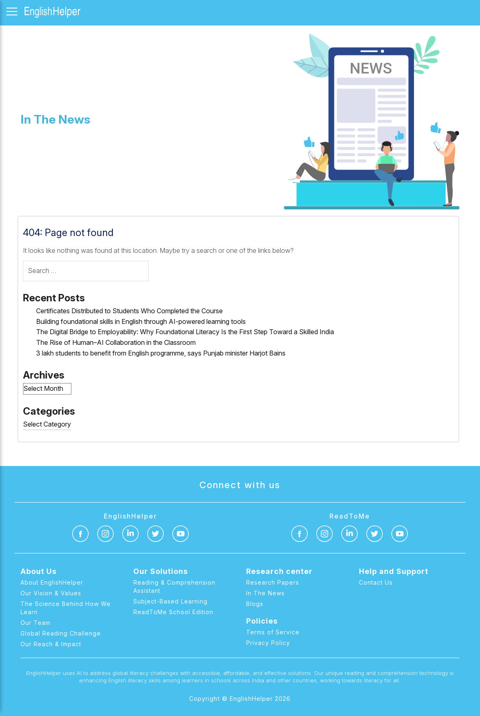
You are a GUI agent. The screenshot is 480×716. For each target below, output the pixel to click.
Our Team (35, 622)
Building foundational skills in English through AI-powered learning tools (141, 321)
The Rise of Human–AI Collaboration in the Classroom (116, 342)
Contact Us (376, 582)
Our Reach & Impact (51, 643)
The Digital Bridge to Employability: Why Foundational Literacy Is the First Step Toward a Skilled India (185, 332)
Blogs (254, 603)
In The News (265, 593)
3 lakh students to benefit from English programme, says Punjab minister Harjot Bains (161, 353)
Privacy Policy (268, 642)
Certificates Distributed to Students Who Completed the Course (129, 311)
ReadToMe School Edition (173, 611)
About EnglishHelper (52, 582)
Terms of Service (272, 632)
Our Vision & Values (51, 593)
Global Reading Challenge (61, 633)
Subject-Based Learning (170, 601)
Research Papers (272, 582)
